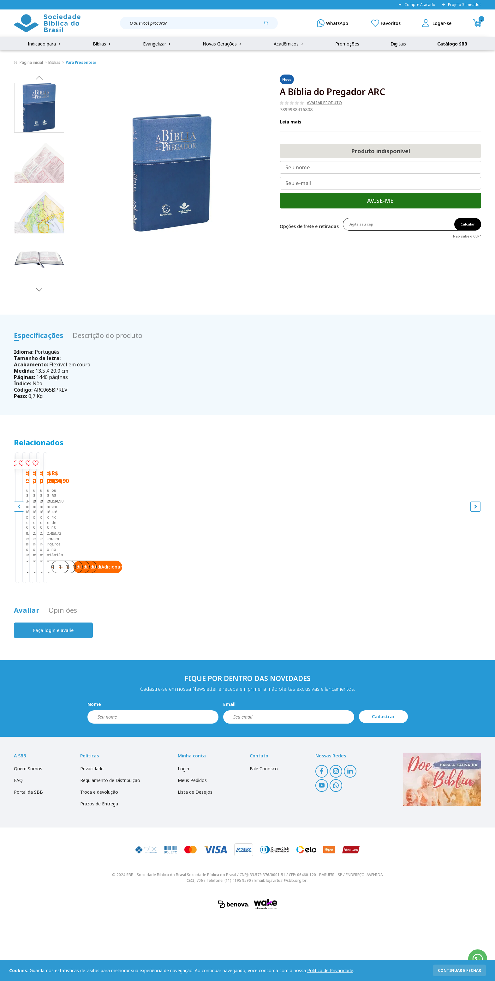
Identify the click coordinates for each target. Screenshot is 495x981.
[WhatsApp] (332, 23)
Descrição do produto (107, 335)
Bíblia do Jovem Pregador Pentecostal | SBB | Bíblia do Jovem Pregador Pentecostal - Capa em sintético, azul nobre (72, 581)
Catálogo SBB (452, 44)
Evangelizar (157, 44)
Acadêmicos (289, 44)
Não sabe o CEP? (467, 236)
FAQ (18, 844)
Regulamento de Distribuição (110, 844)
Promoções (347, 44)
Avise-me (380, 200)
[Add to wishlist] (120, 465)
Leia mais (290, 122)
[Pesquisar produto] (268, 25)
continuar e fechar (459, 970)
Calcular (468, 224)
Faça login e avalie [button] (53, 694)
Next (39, 289)
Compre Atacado (416, 5)
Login (183, 832)
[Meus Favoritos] (386, 23)
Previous (39, 78)
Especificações (38, 335)
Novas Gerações (222, 44)
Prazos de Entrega (99, 867)
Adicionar (97, 624)
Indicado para (45, 44)
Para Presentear (81, 62)
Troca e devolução (99, 856)
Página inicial (31, 62)
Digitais (398, 44)
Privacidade (92, 832)
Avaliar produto (324, 103)
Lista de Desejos (195, 856)
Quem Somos (28, 832)
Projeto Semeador (461, 5)
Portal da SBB (28, 856)
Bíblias (102, 44)
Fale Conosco (264, 832)
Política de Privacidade (330, 970)
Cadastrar (383, 780)
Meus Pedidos (192, 844)
